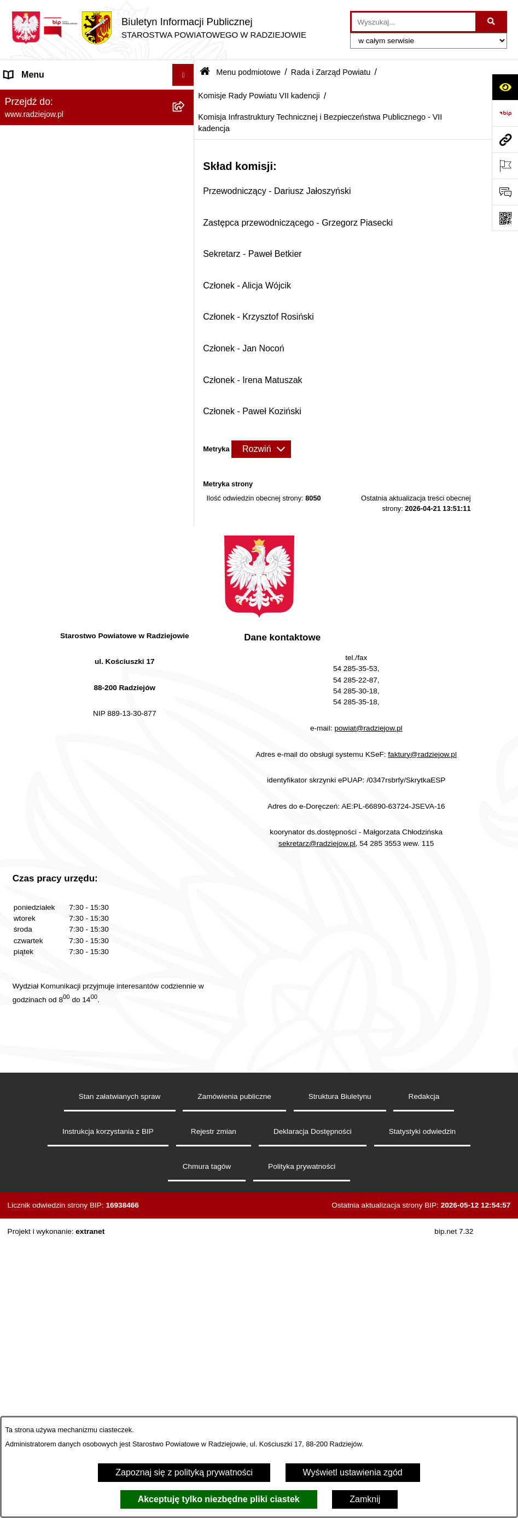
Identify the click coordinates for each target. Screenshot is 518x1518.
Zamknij (365, 1499)
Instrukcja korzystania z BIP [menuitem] (58, 1189)
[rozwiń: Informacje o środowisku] (185, 1268)
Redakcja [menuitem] (22, 1167)
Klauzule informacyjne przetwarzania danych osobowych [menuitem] (75, 1218)
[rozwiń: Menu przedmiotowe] (185, 1146)
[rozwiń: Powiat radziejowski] (185, 125)
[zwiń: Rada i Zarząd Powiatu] (185, 154)
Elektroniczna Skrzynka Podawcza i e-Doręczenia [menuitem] (78, 1331)
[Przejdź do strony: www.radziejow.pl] (505, 139)
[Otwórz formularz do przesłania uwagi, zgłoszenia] (505, 192)
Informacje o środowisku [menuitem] (51, 1268)
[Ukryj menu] (183, 75)
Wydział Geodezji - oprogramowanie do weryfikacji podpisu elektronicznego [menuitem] (80, 1366)
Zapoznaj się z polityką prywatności (184, 1472)
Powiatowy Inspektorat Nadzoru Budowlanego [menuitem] (65, 1296)
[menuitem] (97, 125)
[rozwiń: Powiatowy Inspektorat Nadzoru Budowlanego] (185, 1290)
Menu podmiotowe (248, 72)
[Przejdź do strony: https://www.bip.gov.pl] (505, 113)
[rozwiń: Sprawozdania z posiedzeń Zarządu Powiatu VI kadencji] (185, 522)
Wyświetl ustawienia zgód (353, 1472)
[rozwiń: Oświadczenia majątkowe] (185, 1088)
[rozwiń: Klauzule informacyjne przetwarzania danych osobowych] (185, 1211)
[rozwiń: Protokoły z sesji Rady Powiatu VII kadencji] (185, 367)
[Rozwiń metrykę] (260, 449)
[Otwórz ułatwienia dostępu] (505, 87)
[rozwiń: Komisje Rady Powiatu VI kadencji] (185, 606)
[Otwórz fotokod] (505, 218)
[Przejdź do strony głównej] (158, 28)
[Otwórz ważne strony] (505, 165)
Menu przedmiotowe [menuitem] (43, 1145)
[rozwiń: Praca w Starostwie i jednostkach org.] (185, 1246)
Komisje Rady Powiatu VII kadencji (258, 95)
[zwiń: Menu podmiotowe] (185, 97)
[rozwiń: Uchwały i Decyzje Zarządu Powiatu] (185, 493)
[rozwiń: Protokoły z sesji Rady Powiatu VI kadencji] (185, 325)
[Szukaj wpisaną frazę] (492, 22)
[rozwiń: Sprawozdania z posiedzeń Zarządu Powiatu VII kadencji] (185, 564)
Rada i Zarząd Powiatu (331, 72)
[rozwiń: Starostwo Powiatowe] (185, 1030)
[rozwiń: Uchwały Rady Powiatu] (185, 296)
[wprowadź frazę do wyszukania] (413, 22)
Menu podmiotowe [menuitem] (40, 96)
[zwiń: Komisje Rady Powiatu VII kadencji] (185, 635)
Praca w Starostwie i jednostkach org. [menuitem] (77, 1246)
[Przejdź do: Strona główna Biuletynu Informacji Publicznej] (205, 72)
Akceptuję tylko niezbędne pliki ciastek (219, 1499)
